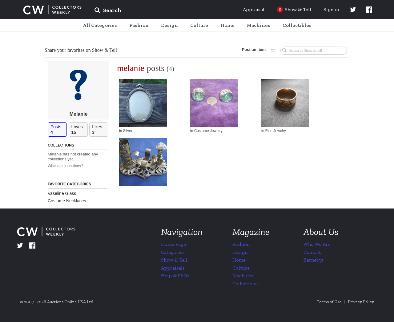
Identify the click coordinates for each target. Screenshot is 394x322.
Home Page (173, 244)
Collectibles (245, 284)
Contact (312, 252)
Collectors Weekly (52, 9)
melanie (130, 68)
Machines (242, 276)
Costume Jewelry (208, 131)
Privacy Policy (361, 301)
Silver (127, 131)
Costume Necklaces (67, 200)
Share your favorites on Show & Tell (81, 50)
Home (239, 260)
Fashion (241, 244)
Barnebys (314, 260)
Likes (100, 129)
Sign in (331, 9)
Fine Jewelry (275, 131)
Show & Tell (174, 260)
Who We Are (317, 244)
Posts (58, 129)
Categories (173, 252)
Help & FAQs (175, 276)
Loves (79, 129)
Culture (241, 268)
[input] (152, 11)
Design (239, 252)
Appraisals (173, 268)
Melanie (79, 114)
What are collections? (65, 166)
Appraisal (253, 9)
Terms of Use (329, 301)
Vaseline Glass (62, 193)
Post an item (254, 49)
